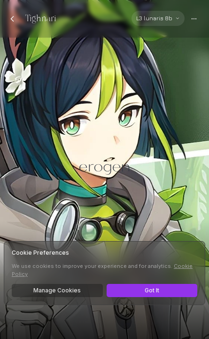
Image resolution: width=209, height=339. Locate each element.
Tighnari (40, 19)
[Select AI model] (158, 18)
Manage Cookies (57, 290)
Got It (152, 290)
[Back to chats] (12, 18)
